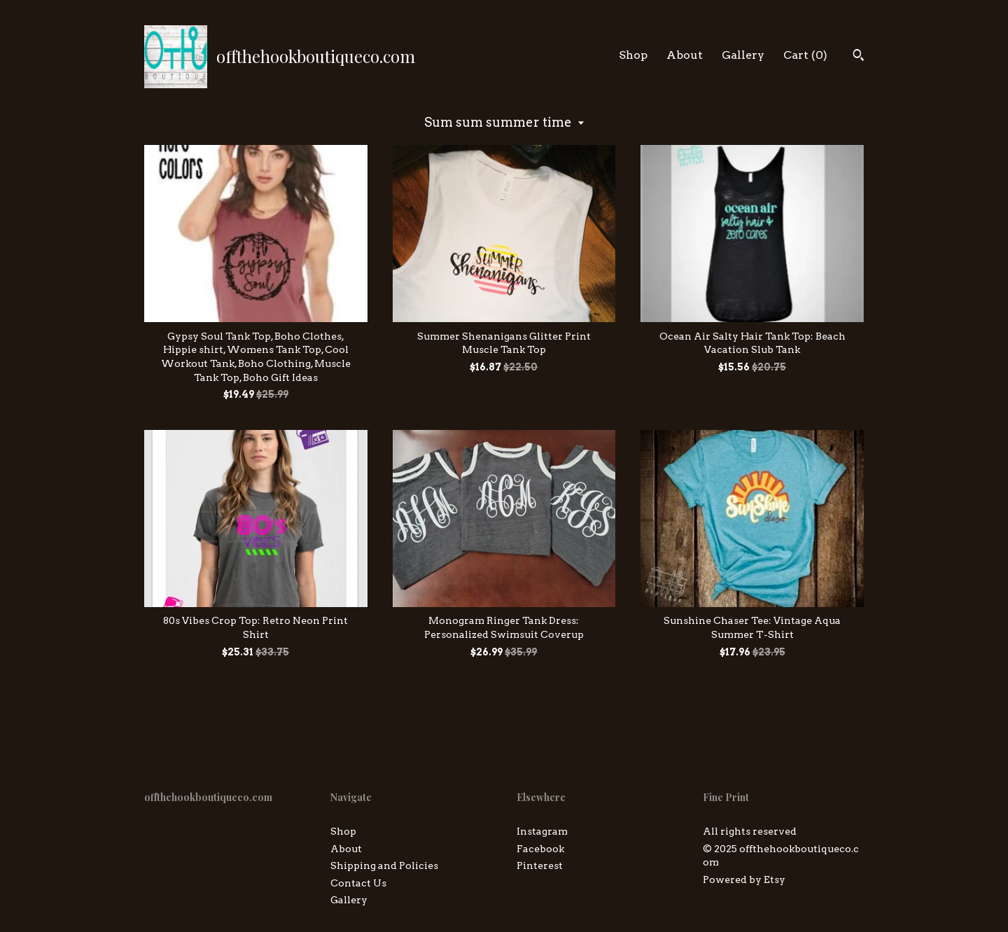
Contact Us (358, 883)
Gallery (743, 55)
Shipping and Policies (384, 865)
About (684, 55)
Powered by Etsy (744, 879)
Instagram (542, 831)
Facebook (540, 848)
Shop (633, 55)
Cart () (805, 55)
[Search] (858, 56)
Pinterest (540, 865)
